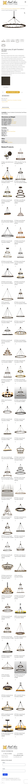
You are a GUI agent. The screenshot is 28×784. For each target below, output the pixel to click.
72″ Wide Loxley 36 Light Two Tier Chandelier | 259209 (6, 618)
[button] (25, 13)
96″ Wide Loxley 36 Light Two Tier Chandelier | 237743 (6, 342)
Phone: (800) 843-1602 (18, 755)
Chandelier (15, 100)
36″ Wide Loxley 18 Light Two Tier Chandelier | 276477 (19, 283)
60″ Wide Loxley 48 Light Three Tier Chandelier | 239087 (19, 202)
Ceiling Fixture (9, 100)
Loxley (6, 141)
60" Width (13, 123)
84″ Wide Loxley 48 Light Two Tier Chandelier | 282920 (6, 557)
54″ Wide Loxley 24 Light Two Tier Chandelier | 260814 (6, 202)
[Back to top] (2, 783)
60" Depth (14, 122)
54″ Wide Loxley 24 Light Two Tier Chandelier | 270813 (19, 263)
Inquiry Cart (5, 95)
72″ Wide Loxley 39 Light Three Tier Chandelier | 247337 (19, 222)
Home (2, 8)
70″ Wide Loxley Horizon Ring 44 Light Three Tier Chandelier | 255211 (19, 459)
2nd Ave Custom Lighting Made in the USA (9, 778)
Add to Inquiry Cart (13, 92)
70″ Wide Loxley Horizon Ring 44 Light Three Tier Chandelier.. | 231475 (6, 577)
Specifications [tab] (5, 107)
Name (4, 762)
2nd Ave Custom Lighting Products (12, 8)
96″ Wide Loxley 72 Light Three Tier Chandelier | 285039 (19, 479)
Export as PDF (5, 101)
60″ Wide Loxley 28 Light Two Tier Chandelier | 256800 (6, 381)
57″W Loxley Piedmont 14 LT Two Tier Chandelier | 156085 (7, 735)
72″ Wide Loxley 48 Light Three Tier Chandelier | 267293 (19, 597)
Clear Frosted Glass (11, 131)
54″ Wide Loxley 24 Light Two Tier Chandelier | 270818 (19, 676)
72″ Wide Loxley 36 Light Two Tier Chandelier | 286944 (19, 242)
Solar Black (10, 142)
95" (12, 119)
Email (4, 768)
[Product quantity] (3, 92)
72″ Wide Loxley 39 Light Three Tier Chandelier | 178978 (6, 597)
